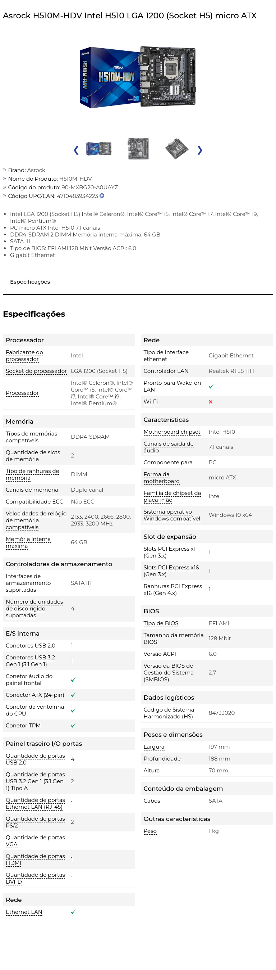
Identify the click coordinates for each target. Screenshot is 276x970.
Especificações (30, 281)
